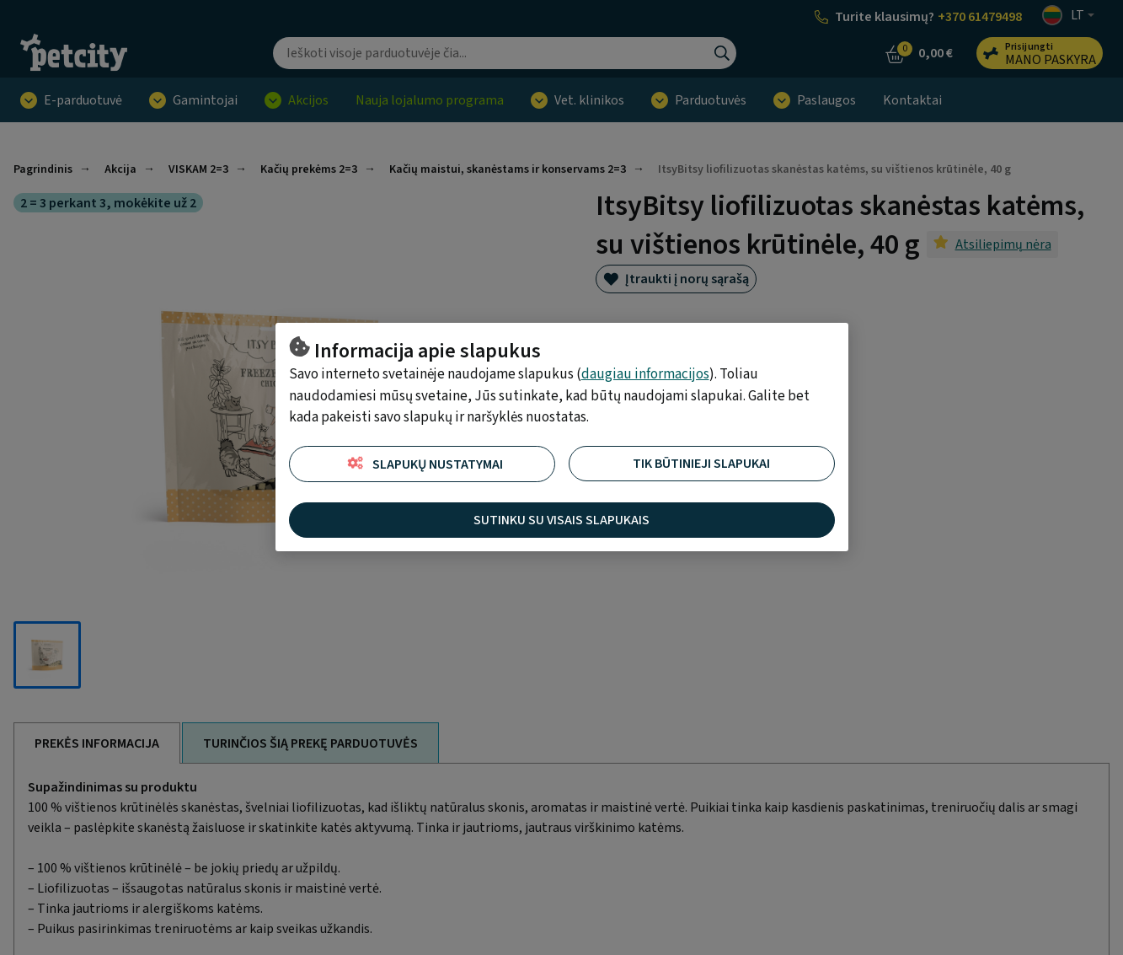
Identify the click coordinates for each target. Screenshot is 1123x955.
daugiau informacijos (645, 374)
